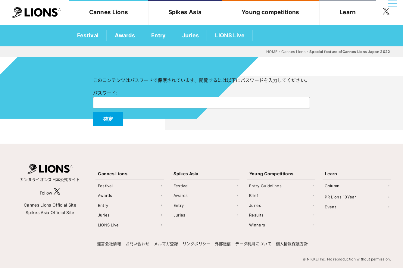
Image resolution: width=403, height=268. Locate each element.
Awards (125, 35)
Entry (158, 35)
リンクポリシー (197, 243)
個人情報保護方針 (292, 243)
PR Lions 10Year (340, 197)
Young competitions (270, 12)
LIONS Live (230, 35)
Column (332, 185)
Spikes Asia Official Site (50, 212)
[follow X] (57, 193)
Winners (257, 225)
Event (330, 206)
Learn (347, 12)
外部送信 (223, 243)
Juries (190, 35)
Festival (87, 35)
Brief (253, 195)
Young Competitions (271, 173)
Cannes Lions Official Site (50, 204)
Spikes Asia (185, 12)
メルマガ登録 (166, 243)
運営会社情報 (109, 243)
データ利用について (253, 243)
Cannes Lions (108, 12)
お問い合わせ (138, 243)
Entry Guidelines (265, 185)
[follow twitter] (386, 12)
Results (256, 215)
